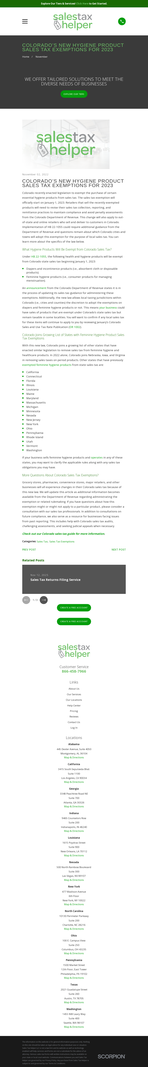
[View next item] (45, 600)
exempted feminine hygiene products (46, 365)
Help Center (74, 706)
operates (97, 457)
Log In (74, 728)
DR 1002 (75, 327)
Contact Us (74, 723)
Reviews (74, 717)
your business (108, 307)
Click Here (82, 3)
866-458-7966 (74, 672)
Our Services (74, 695)
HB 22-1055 (38, 256)
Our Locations (74, 700)
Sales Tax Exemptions (61, 541)
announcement (36, 288)
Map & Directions (74, 758)
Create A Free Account (74, 608)
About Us (74, 689)
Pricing (74, 712)
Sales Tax (42, 541)
